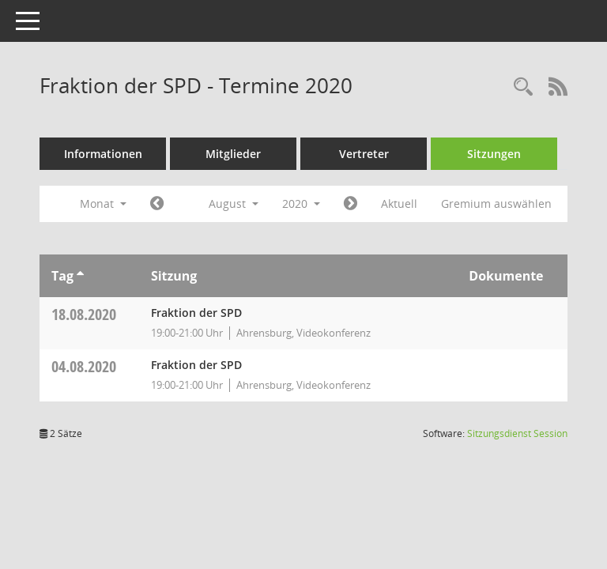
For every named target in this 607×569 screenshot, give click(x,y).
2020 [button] (301, 203)
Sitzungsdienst (517, 433)
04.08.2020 (83, 366)
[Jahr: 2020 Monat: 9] (350, 204)
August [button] (233, 203)
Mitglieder (233, 153)
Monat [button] (103, 203)
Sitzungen (494, 153)
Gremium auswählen (496, 203)
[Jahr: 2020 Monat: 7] (156, 204)
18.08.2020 (83, 314)
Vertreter (364, 153)
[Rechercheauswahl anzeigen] (523, 87)
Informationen (103, 153)
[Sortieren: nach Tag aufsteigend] (80, 275)
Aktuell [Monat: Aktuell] (399, 203)
